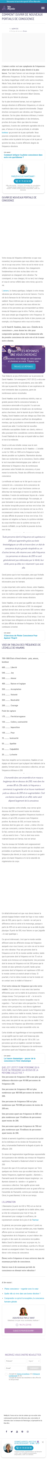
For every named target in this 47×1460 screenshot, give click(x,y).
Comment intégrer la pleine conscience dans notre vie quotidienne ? (23, 156)
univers (6, 291)
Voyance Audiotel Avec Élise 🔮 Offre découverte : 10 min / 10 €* (27, 1442)
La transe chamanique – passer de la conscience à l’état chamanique (19, 1059)
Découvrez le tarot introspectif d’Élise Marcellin (23, 2)
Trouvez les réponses (23, 366)
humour (35, 1220)
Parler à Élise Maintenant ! (23, 176)
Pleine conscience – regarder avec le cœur (21, 1289)
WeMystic (15, 29)
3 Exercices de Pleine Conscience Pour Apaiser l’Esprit (20, 636)
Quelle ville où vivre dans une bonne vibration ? (22, 1293)
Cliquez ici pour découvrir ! (23, 1331)
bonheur (5, 132)
